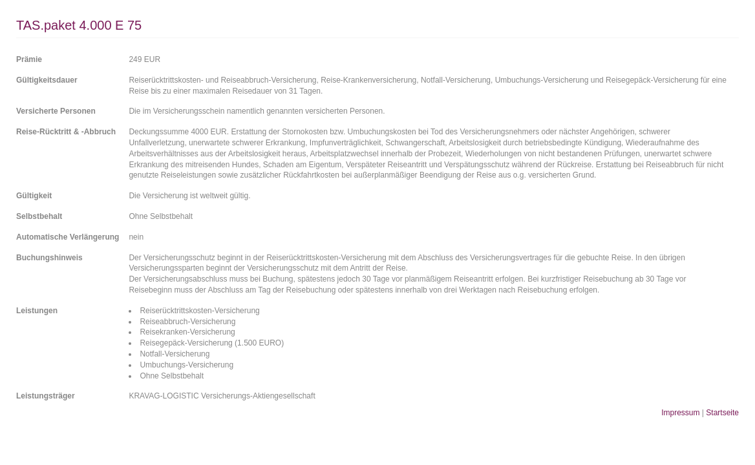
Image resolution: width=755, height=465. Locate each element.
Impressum (680, 412)
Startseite (722, 412)
